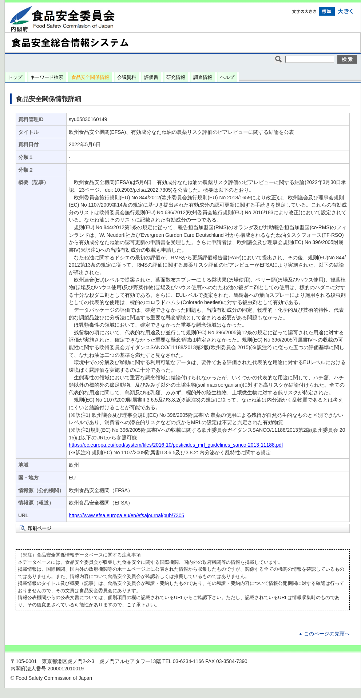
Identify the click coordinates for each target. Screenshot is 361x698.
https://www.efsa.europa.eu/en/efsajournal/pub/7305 (126, 515)
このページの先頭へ (327, 634)
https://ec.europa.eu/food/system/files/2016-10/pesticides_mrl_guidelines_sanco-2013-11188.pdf (176, 445)
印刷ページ (39, 528)
